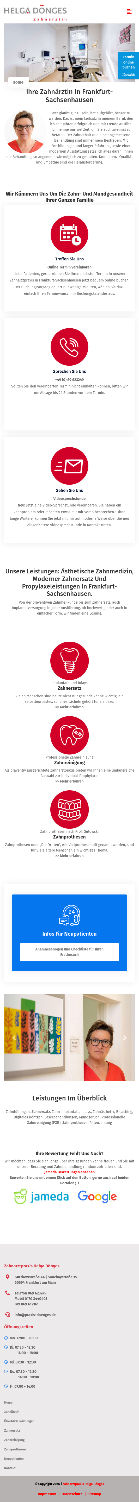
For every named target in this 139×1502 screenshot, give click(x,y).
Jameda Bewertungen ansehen (69, 1172)
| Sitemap (93, 1494)
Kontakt (10, 1468)
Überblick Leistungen (19, 1421)
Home (18, 82)
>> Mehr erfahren (69, 707)
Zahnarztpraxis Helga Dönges (83, 1484)
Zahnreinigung (14, 1440)
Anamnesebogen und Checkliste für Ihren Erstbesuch (69, 952)
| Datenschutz (70, 1494)
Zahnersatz (41, 1112)
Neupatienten (14, 1459)
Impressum (47, 1494)
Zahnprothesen (75, 1123)
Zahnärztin (12, 1412)
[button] (14, 1037)
